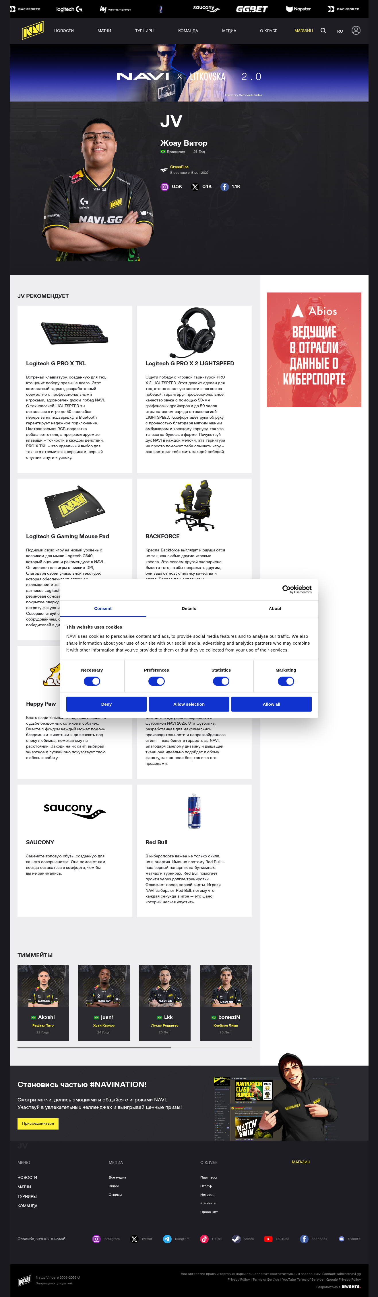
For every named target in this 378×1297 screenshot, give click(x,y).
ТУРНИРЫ (27, 1197)
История (207, 1194)
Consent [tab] (103, 608)
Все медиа (117, 1177)
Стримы (115, 1194)
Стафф (206, 1186)
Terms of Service (266, 1279)
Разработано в (338, 1286)
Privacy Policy (239, 1279)
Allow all (271, 704)
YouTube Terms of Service (302, 1279)
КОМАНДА (27, 1206)
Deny (106, 704)
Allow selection (189, 704)
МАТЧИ (24, 1187)
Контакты (208, 1203)
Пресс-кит (209, 1212)
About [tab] (275, 608)
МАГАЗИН (301, 1162)
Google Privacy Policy (343, 1279)
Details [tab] (189, 608)
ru (340, 31)
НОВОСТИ (27, 1178)
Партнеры (208, 1177)
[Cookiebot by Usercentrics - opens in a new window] (286, 589)
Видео (114, 1186)
